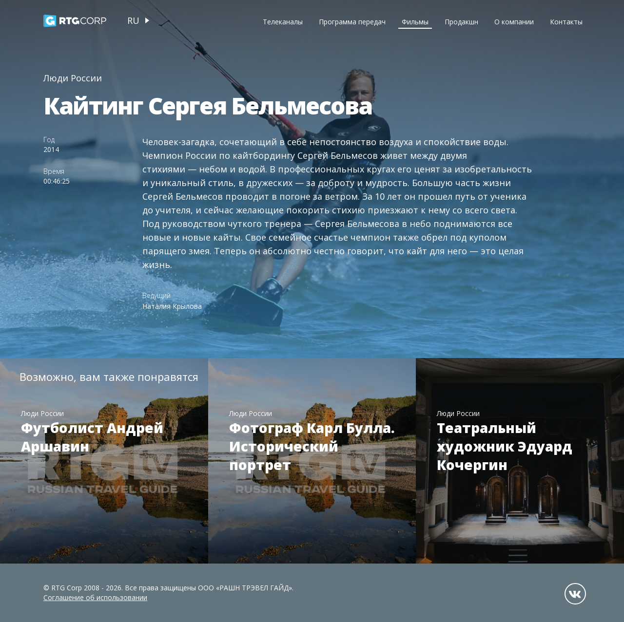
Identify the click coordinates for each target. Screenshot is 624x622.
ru (133, 20)
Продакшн (461, 21)
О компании (514, 21)
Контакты (566, 21)
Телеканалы (283, 21)
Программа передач (352, 21)
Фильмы (415, 21)
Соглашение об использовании (95, 597)
